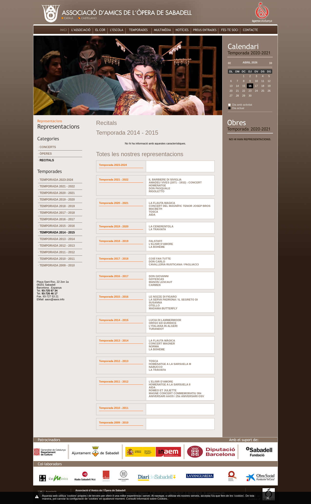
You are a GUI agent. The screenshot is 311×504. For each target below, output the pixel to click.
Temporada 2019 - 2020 (57, 199)
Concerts (48, 147)
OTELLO (154, 305)
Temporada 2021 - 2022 (57, 186)
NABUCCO (155, 366)
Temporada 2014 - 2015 (57, 232)
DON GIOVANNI (159, 276)
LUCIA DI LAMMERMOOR (165, 320)
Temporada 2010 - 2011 (57, 259)
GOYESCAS (156, 279)
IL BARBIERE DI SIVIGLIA (165, 179)
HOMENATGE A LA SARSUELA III (170, 364)
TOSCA (153, 211)
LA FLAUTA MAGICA (162, 203)
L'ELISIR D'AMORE (161, 243)
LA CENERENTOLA (161, 226)
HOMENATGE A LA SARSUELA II (170, 384)
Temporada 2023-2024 (56, 179)
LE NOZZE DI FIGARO (163, 296)
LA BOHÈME (157, 246)
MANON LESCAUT (160, 282)
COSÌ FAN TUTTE (160, 258)
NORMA (154, 346)
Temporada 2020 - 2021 (57, 193)
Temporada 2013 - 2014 (57, 239)
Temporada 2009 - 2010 (57, 265)
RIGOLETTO (156, 191)
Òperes (46, 153)
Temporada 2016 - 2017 (57, 219)
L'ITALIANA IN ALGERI (163, 325)
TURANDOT (156, 328)
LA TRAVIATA (157, 229)
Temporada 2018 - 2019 (57, 206)
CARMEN (155, 284)
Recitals (47, 160)
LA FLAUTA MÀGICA (162, 340)
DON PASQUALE (159, 188)
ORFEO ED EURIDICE (162, 323)
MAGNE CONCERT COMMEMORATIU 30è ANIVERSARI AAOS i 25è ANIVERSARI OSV (176, 395)
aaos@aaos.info (54, 299)
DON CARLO (157, 261)
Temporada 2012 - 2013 (57, 245)
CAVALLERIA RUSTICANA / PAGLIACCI (174, 264)
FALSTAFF (155, 241)
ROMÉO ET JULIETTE (163, 390)
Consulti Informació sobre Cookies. (147, 498)
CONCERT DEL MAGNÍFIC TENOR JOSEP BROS (180, 205)
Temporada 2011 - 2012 (57, 252)
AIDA (152, 214)
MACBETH (155, 208)
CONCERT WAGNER (162, 343)
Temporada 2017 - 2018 (57, 212)
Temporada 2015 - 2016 (57, 226)
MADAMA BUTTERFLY (163, 308)
